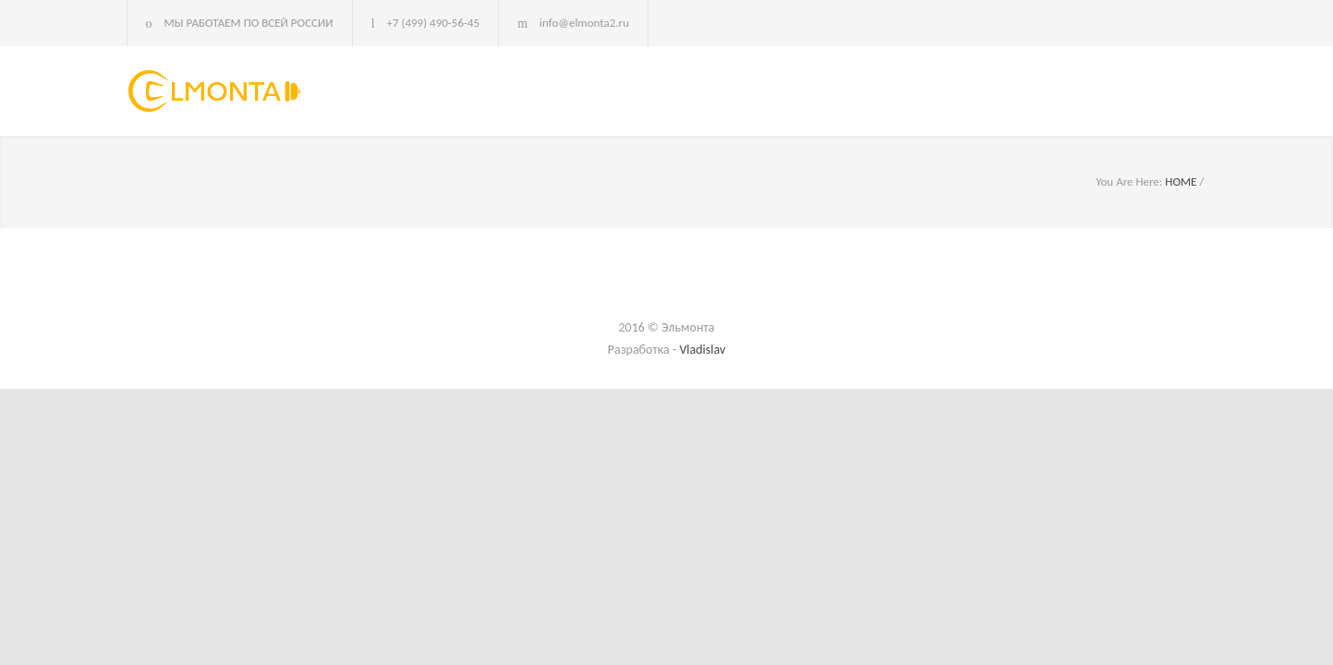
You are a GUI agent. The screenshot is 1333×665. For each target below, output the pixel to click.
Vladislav (702, 349)
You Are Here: (1129, 181)
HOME (1180, 181)
